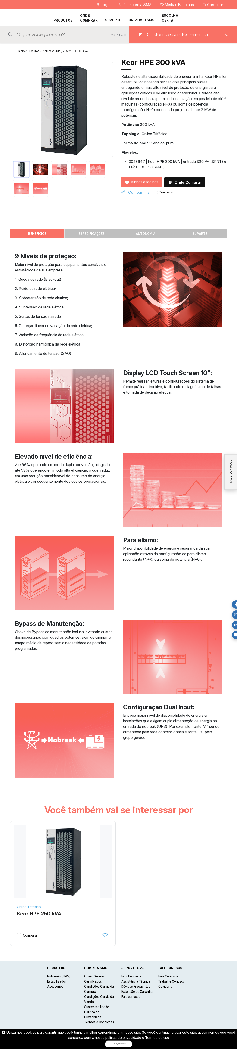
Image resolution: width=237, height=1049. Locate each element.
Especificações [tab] (91, 234)
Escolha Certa (131, 976)
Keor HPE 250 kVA (39, 914)
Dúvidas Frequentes (135, 986)
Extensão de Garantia (137, 991)
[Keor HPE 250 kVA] (63, 862)
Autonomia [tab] (145, 234)
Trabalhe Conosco (171, 981)
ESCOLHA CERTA (170, 17)
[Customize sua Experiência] (183, 34)
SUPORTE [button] (113, 20)
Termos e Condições (99, 1022)
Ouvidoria (165, 986)
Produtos (33, 51)
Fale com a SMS (136, 4)
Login (103, 4)
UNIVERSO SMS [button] (141, 20)
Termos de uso (157, 1037)
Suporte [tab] (199, 234)
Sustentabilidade (96, 1007)
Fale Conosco (168, 976)
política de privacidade (123, 1037)
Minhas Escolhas (177, 4)
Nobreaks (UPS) (52, 51)
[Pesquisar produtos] (61, 34)
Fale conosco (130, 997)
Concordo (118, 1044)
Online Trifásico (29, 907)
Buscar (118, 34)
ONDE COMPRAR (89, 17)
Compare (212, 4)
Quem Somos (94, 976)
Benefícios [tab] (37, 234)
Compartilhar (136, 192)
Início (21, 51)
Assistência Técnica (135, 981)
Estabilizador (56, 981)
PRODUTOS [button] (63, 20)
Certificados (93, 981)
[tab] (21, 169)
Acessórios (55, 986)
